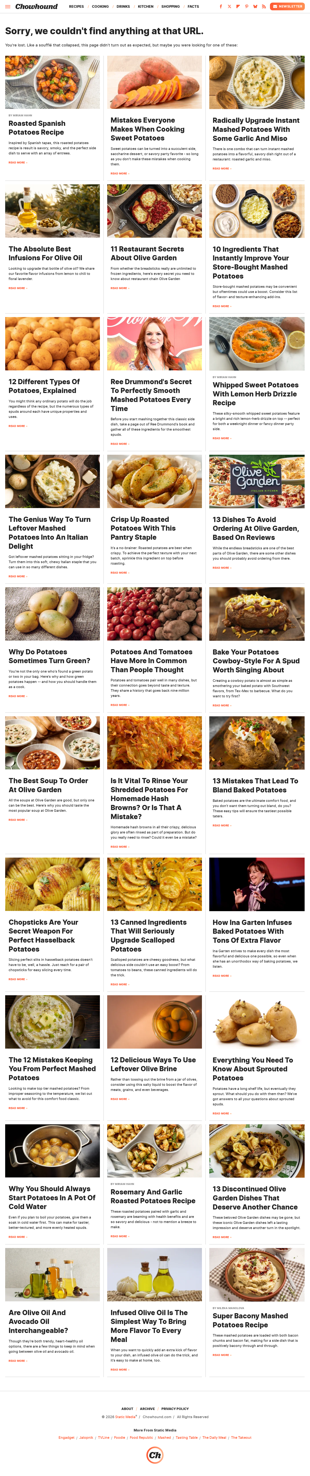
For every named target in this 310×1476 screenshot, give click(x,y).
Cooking (100, 6)
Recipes (76, 6)
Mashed (164, 1438)
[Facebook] (220, 7)
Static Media (125, 1417)
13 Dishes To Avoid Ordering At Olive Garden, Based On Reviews (256, 528)
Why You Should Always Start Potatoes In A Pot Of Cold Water (52, 1198)
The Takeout (241, 1438)
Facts (193, 6)
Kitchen (145, 6)
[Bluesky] (255, 7)
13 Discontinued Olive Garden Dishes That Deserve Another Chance (255, 1198)
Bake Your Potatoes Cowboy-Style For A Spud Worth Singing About (256, 661)
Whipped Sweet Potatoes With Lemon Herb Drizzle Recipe (256, 394)
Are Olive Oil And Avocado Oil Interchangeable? (38, 1321)
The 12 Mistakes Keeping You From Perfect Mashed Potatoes (52, 1069)
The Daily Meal (214, 1438)
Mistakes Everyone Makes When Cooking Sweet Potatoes (148, 129)
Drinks (123, 6)
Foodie (119, 1438)
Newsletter (287, 6)
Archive (147, 1409)
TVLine (103, 1438)
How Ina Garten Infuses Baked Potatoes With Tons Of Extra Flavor (252, 931)
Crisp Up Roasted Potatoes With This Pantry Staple (143, 528)
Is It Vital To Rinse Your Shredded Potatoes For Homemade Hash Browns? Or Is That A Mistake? (149, 799)
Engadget (66, 1438)
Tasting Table (187, 1438)
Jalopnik (86, 1438)
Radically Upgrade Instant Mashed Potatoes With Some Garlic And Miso (256, 129)
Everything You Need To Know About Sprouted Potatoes (253, 1069)
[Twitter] (229, 7)
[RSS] (264, 7)
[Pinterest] (246, 7)
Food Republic (141, 1438)
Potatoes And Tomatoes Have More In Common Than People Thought (151, 661)
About (127, 1409)
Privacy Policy (175, 1409)
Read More (17, 162)
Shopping (170, 6)
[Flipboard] (238, 7)
